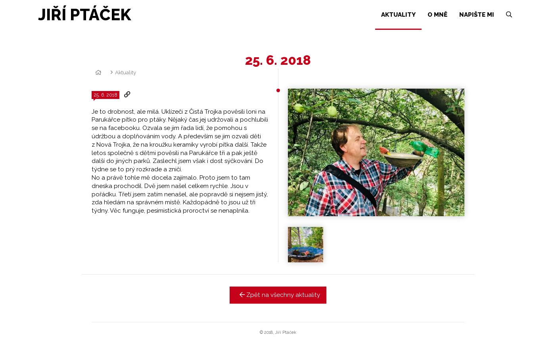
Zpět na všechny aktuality (278, 294)
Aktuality (125, 72)
